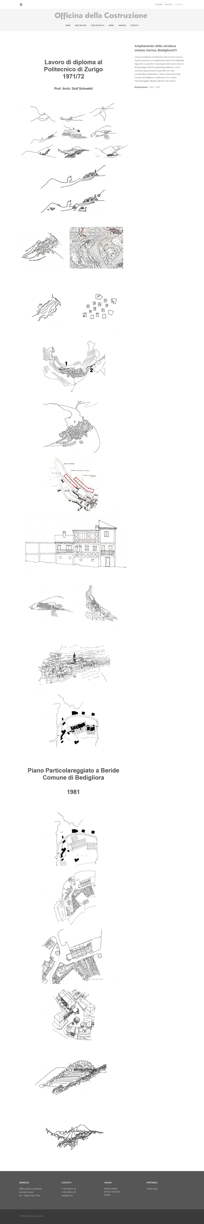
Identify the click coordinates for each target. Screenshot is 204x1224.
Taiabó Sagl (152, 1189)
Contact (134, 25)
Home (68, 25)
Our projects (97, 25)
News (111, 25)
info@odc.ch (67, 1195)
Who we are (80, 25)
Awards (122, 25)
